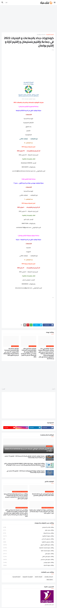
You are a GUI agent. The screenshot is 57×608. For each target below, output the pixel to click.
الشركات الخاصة (38, 577)
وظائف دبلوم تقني (28, 554)
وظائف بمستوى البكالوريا (28, 542)
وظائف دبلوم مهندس (28, 562)
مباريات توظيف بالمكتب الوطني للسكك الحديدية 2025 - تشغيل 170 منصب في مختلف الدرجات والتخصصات (25, 456)
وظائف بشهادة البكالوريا (28, 536)
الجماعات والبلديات (41, 34)
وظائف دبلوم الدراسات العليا (28, 551)
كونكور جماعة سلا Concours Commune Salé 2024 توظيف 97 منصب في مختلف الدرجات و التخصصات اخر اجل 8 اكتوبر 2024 (11, 352)
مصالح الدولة (50, 579)
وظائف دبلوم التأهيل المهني (28, 545)
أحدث (53, 389)
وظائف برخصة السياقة (28, 533)
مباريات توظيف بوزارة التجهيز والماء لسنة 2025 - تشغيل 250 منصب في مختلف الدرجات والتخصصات (26, 471)
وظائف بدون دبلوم (28, 530)
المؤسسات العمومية (28, 577)
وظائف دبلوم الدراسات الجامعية (28, 548)
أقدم (4, 389)
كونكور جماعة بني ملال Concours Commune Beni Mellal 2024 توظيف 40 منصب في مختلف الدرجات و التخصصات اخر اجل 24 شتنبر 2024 (28, 353)
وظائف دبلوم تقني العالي (28, 556)
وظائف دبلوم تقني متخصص (28, 559)
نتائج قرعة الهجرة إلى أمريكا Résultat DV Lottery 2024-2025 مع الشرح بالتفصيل (43, 494)
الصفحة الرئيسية (50, 34)
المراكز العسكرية (16, 577)
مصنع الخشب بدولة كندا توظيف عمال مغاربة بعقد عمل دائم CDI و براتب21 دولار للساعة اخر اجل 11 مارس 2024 (41, 511)
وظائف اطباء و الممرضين (28, 527)
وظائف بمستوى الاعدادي (28, 539)
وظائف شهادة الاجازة (28, 565)
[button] (54, 2)
